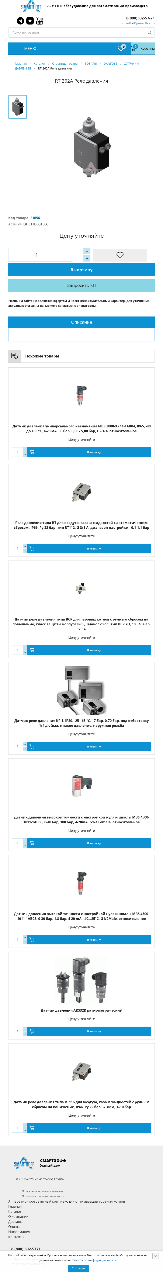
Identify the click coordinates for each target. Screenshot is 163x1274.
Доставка (16, 1207)
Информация (19, 1217)
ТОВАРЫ (91, 63)
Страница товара (65, 63)
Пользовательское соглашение (42, 1177)
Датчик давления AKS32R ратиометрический (81, 995)
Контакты (16, 1222)
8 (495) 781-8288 (22, 1239)
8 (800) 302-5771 (26, 1234)
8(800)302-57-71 (140, 17)
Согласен (78, 1268)
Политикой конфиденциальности (94, 1260)
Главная (21, 63)
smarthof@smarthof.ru (138, 23)
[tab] (81, 307)
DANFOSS (110, 63)
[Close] (155, 1256)
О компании (18, 1202)
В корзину (97, 255)
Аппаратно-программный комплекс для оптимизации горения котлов (66, 1186)
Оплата (14, 1212)
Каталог (39, 63)
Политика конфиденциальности (43, 1182)
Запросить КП (93, 271)
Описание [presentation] (81, 307)
